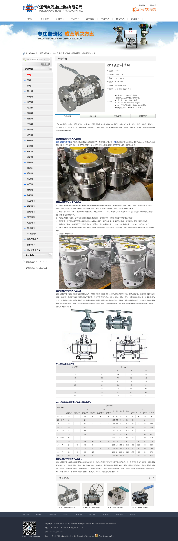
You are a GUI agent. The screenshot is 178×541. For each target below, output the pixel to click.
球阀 (68, 53)
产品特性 (67, 116)
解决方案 (90, 19)
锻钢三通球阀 (140, 508)
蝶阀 (29, 86)
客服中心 (120, 19)
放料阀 (30, 190)
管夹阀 (30, 157)
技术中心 (105, 19)
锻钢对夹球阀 (115, 508)
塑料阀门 (31, 212)
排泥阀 (30, 179)
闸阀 (29, 80)
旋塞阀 (30, 119)
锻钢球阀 (76, 53)
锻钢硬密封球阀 (66, 508)
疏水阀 (30, 151)
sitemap (132, 515)
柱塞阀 (30, 195)
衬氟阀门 (31, 206)
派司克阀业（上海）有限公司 (52, 53)
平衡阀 (30, 124)
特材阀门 (31, 245)
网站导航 (142, 5)
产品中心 (75, 19)
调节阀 (30, 135)
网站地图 (153, 5)
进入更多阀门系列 (34, 250)
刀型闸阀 (31, 217)
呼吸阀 (30, 173)
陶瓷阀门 (31, 223)
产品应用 (118, 116)
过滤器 (30, 108)
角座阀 (30, 140)
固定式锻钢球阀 (91, 508)
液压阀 (30, 184)
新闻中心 (59, 19)
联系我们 (135, 19)
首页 (30, 19)
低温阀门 (31, 201)
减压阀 (30, 130)
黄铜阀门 (31, 228)
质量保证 (143, 116)
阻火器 (30, 168)
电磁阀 (30, 113)
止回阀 (30, 97)
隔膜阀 (30, 162)
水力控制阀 (32, 234)
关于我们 (44, 19)
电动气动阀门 (32, 239)
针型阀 (30, 146)
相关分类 (92, 116)
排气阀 (30, 102)
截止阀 (30, 91)
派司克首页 (26, 515)
